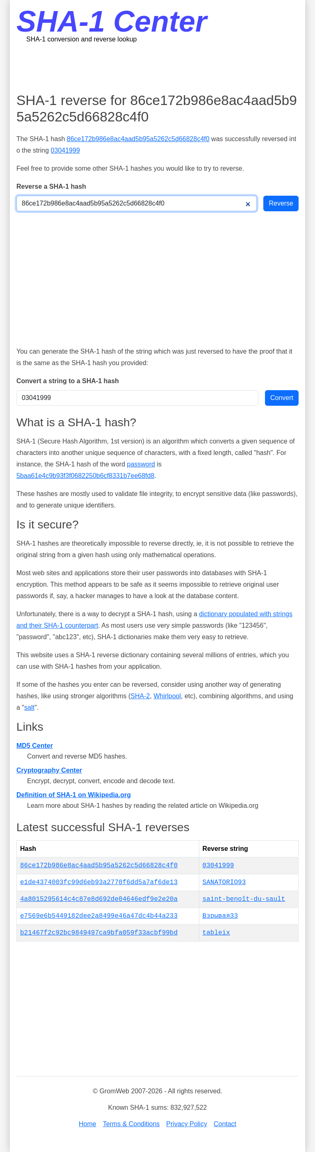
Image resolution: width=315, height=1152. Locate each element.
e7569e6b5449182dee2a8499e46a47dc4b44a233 (99, 916)
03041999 (65, 150)
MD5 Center (34, 745)
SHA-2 (140, 696)
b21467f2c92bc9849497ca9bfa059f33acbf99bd (99, 933)
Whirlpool (167, 696)
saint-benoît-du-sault (244, 899)
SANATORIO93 (224, 882)
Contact (225, 1123)
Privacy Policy (186, 1123)
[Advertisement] (165, 67)
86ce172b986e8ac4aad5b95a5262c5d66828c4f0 (138, 138)
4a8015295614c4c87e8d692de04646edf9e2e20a (99, 899)
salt (29, 707)
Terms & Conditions (131, 1123)
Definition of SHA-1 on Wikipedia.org (73, 794)
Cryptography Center (49, 770)
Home (87, 1123)
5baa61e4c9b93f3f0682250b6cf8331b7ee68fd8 (85, 475)
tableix (216, 933)
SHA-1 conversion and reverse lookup (81, 39)
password (141, 464)
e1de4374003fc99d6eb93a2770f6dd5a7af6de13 (99, 882)
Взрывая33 (220, 916)
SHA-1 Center (111, 21)
